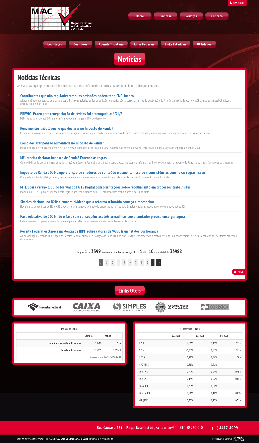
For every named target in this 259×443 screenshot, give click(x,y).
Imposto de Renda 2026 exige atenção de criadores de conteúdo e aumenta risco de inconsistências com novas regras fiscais (113, 172)
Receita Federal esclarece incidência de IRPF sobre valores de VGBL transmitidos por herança (89, 231)
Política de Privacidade (101, 439)
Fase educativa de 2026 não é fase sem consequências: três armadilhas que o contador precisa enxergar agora (102, 216)
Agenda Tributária (111, 44)
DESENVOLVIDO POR (222, 439)
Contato (217, 16)
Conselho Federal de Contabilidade (172, 307)
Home (140, 16)
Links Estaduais (175, 44)
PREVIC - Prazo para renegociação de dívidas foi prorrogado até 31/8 (71, 114)
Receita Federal (44, 307)
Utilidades (204, 44)
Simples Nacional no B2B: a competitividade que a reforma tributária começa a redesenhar (87, 202)
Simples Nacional (130, 307)
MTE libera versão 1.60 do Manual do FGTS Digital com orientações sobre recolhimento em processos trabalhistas (105, 187)
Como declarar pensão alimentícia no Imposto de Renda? (62, 143)
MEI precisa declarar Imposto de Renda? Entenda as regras (63, 158)
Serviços (191, 16)
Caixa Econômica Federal (87, 307)
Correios (215, 307)
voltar (238, 271)
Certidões (80, 44)
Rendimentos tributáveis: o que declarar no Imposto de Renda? (66, 128)
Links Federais (144, 44)
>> (158, 262)
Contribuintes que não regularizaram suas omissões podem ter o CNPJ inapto (77, 96)
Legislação (54, 44)
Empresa (166, 16)
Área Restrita (237, 3)
